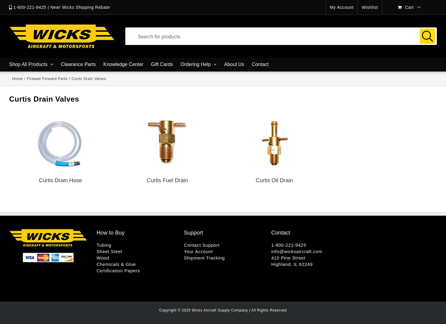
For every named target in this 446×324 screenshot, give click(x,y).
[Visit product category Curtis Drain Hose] (60, 152)
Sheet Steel (109, 251)
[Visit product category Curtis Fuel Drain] (167, 152)
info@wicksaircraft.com (296, 251)
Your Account (198, 251)
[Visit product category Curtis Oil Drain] (274, 152)
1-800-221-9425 (29, 7)
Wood (102, 257)
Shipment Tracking (204, 257)
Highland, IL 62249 (292, 264)
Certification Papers (118, 270)
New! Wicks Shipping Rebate (80, 7)
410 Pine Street (288, 257)
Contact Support (202, 245)
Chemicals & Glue (116, 264)
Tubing (103, 245)
